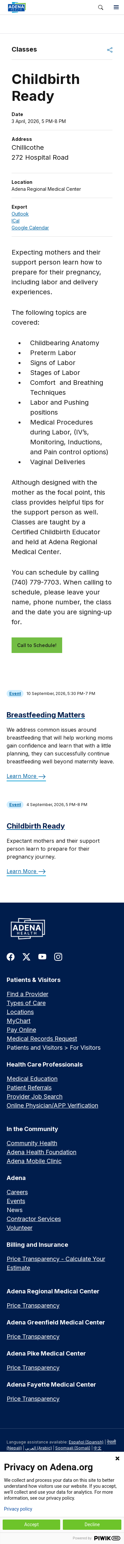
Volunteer (19, 1227)
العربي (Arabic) (38, 1447)
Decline (92, 1524)
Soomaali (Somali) (72, 1447)
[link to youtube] (42, 956)
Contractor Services (34, 1218)
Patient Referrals (29, 1087)
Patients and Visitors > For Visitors (54, 1047)
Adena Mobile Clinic (34, 1161)
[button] (100, 7)
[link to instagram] (58, 956)
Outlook (20, 214)
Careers (17, 1192)
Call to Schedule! (37, 645)
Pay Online (21, 1029)
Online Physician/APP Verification (52, 1105)
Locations (20, 1011)
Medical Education (32, 1078)
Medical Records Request (42, 1038)
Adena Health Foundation (41, 1152)
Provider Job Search (34, 1096)
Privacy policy (18, 1509)
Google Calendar (30, 227)
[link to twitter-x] (26, 956)
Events (16, 1201)
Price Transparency (33, 1305)
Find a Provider (27, 994)
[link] (46, 7)
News (14, 1209)
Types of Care (26, 1002)
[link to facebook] (11, 956)
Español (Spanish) (86, 1442)
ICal (16, 220)
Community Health (32, 1143)
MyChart (18, 1020)
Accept (31, 1524)
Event (15, 693)
